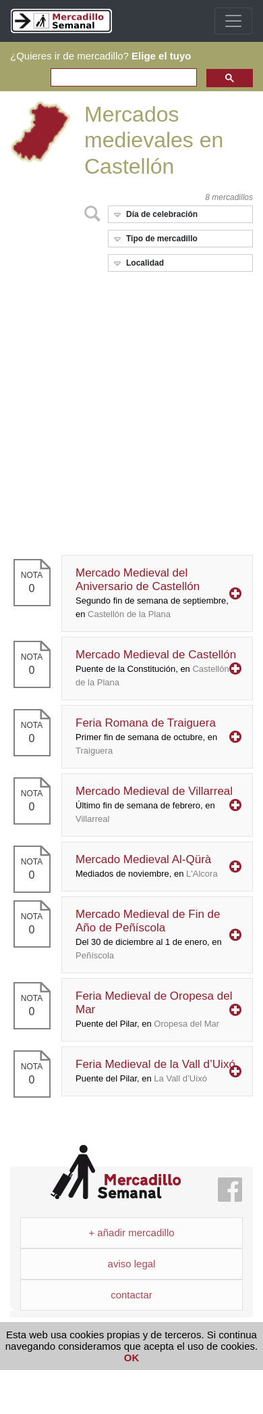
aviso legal (132, 1263)
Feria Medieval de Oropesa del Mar (154, 1009)
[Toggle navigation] (233, 20)
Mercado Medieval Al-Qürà (147, 866)
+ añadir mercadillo (131, 1232)
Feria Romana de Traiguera (146, 736)
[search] (122, 78)
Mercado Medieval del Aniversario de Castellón (152, 592)
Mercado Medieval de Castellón (156, 667)
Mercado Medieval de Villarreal (154, 804)
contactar (131, 1294)
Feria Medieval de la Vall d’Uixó (155, 1070)
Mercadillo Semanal (116, 1172)
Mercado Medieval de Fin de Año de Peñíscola (149, 934)
